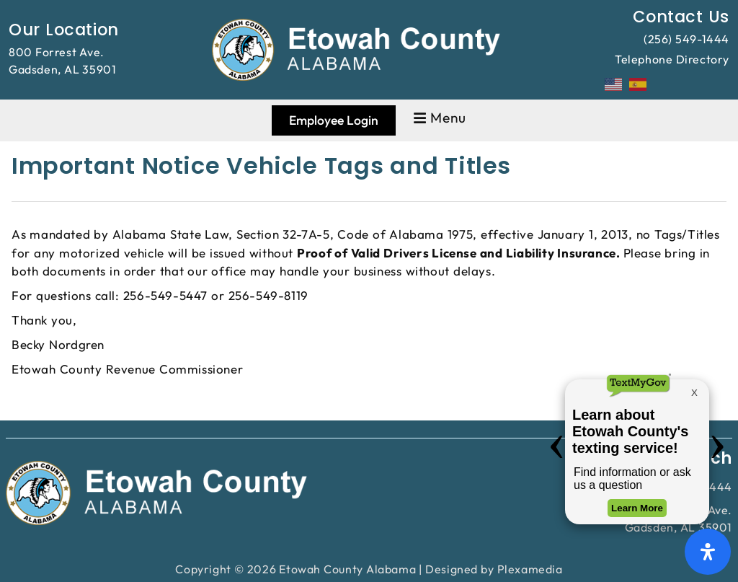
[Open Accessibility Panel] (708, 552)
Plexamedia (530, 569)
